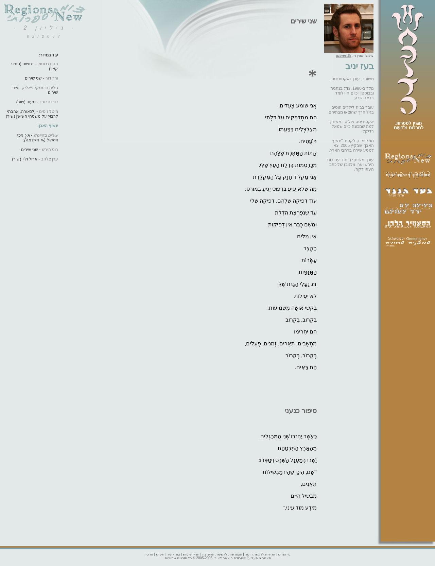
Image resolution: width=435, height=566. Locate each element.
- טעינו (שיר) (37, 102)
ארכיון (148, 554)
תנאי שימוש (191, 554)
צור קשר (173, 554)
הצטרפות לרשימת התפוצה (222, 554)
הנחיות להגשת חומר (260, 554)
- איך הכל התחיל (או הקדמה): (37, 137)
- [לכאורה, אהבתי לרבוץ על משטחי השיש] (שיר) (32, 114)
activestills (344, 55)
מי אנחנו (284, 554)
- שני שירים (41, 78)
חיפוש (160, 554)
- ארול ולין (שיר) (35, 159)
